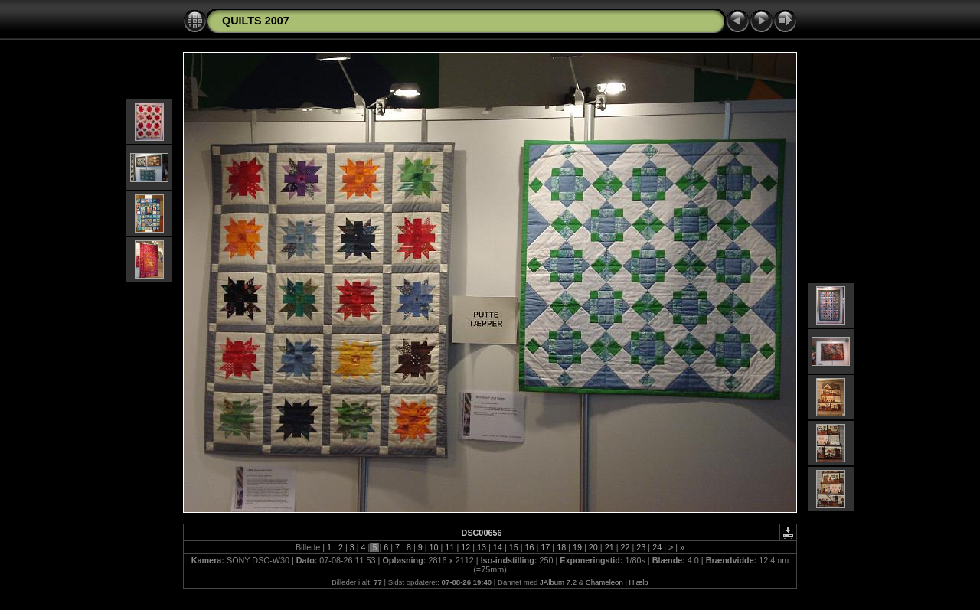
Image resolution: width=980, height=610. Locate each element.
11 (449, 547)
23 (641, 547)
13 (481, 547)
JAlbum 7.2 (558, 582)
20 (593, 547)
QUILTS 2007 (255, 21)
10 (434, 547)
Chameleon (604, 582)
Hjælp (638, 582)
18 (561, 547)
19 (577, 547)
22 (625, 547)
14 (498, 547)
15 (514, 547)
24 (657, 547)
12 (465, 547)
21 (609, 547)
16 (530, 547)
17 (545, 547)
